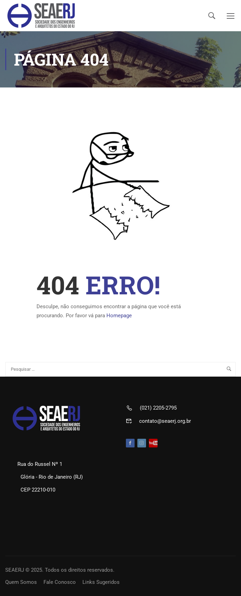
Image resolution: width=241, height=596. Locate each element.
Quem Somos (21, 582)
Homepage (119, 315)
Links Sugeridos (101, 582)
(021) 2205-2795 (158, 408)
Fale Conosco (59, 582)
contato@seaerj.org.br (165, 421)
